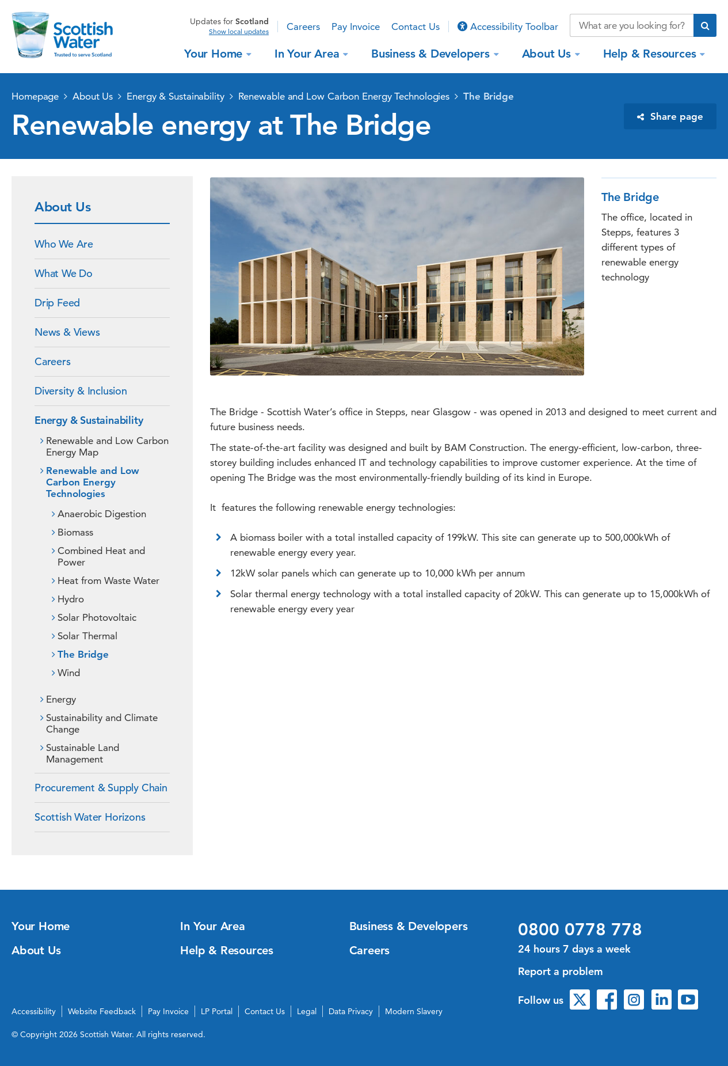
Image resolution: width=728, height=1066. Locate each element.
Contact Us (415, 26)
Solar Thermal (87, 636)
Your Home (215, 53)
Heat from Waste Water (108, 580)
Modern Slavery (414, 1011)
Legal (307, 1011)
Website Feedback (102, 1011)
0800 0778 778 (580, 929)
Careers (303, 26)
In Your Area (308, 53)
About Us (548, 53)
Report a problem (560, 971)
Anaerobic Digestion (102, 513)
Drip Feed (57, 302)
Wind (69, 672)
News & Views (67, 332)
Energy (61, 699)
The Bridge (488, 96)
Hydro (71, 599)
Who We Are (64, 244)
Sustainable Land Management (82, 753)
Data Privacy (351, 1011)
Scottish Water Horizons (90, 817)
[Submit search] (704, 25)
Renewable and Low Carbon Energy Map (107, 446)
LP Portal (216, 1011)
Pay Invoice (355, 26)
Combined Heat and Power (101, 556)
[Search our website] (631, 25)
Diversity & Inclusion (81, 390)
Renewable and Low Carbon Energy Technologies (344, 96)
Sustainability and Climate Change (102, 723)
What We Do (64, 273)
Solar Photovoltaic (97, 617)
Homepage (35, 96)
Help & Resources (651, 53)
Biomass (75, 532)
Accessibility (34, 1011)
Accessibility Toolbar (508, 26)
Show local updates (239, 32)
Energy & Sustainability (175, 96)
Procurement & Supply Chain (101, 787)
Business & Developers (432, 53)
